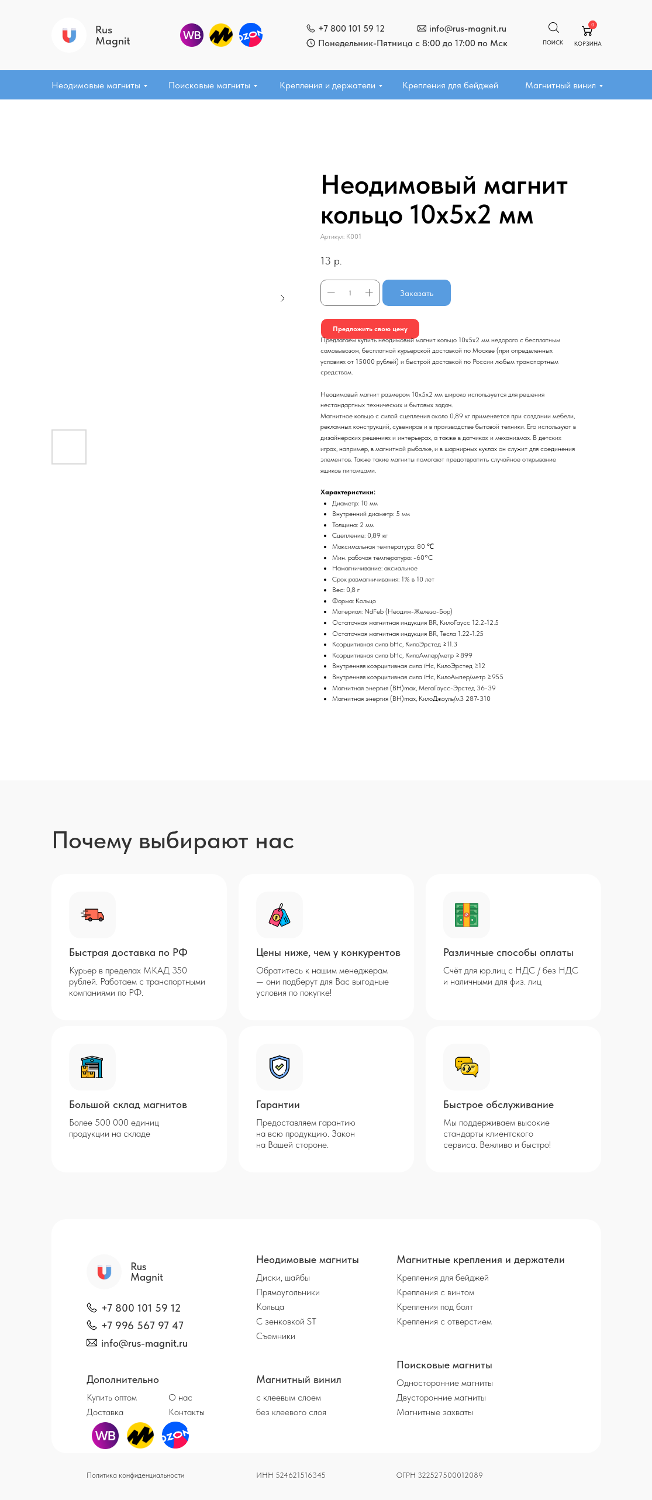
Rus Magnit (112, 35)
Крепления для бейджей (450, 85)
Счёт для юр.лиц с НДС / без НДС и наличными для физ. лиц (510, 976)
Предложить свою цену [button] (370, 329)
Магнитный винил (560, 85)
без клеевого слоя (291, 1412)
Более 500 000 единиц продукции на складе (114, 1128)
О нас (180, 1397)
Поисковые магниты (209, 85)
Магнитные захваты (434, 1412)
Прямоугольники (288, 1292)
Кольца (270, 1306)
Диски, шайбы (283, 1277)
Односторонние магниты (444, 1382)
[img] (310, 28)
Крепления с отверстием (444, 1321)
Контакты (186, 1412)
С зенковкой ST (286, 1321)
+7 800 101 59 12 (351, 28)
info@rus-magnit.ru (467, 28)
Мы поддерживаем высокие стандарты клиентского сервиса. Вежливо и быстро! (497, 1133)
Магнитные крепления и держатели (480, 1259)
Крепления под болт (434, 1306)
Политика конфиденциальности (135, 1475)
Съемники (275, 1335)
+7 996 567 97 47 (142, 1325)
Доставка (105, 1412)
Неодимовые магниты (95, 85)
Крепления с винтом (435, 1292)
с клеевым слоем (288, 1397)
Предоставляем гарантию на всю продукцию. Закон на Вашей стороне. (306, 1133)
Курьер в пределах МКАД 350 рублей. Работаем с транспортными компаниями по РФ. (137, 981)
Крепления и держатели (327, 85)
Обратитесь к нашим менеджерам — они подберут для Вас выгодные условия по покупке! (322, 981)
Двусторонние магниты (441, 1397)
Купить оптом (112, 1397)
